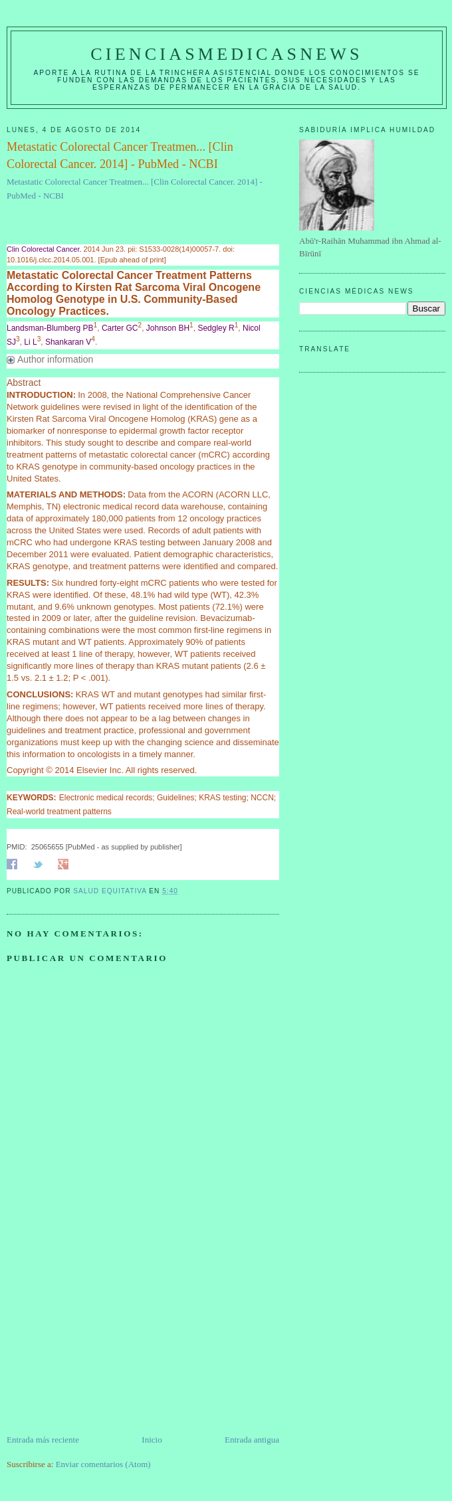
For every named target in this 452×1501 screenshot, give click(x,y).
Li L (30, 342)
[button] (143, 360)
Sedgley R (215, 328)
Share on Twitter (38, 864)
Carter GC (120, 328)
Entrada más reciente (43, 1440)
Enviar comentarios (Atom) (103, 1464)
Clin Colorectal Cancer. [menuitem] (44, 249)
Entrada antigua (252, 1440)
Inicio (152, 1440)
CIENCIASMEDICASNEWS (226, 54)
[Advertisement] (106, 1340)
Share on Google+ (63, 864)
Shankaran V (68, 342)
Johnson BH (167, 328)
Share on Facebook (12, 864)
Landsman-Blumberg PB (50, 328)
